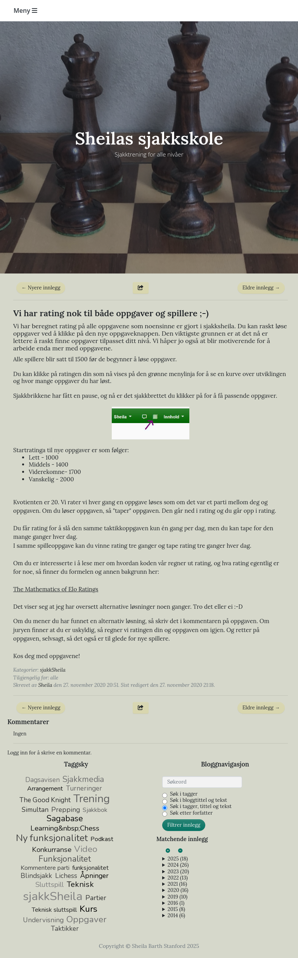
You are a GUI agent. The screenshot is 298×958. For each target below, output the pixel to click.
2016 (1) (176, 903)
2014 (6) (176, 916)
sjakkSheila (53, 670)
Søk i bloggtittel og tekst (198, 800)
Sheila (45, 685)
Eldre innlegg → (261, 287)
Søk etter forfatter (191, 813)
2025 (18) (178, 859)
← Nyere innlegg (40, 287)
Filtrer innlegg (183, 825)
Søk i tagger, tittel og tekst (201, 806)
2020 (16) (178, 890)
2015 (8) (176, 909)
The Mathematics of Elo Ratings (55, 589)
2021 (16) (177, 884)
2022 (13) (178, 878)
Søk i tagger (184, 794)
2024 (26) (178, 865)
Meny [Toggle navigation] (25, 10)
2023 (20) (178, 872)
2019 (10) (177, 897)
